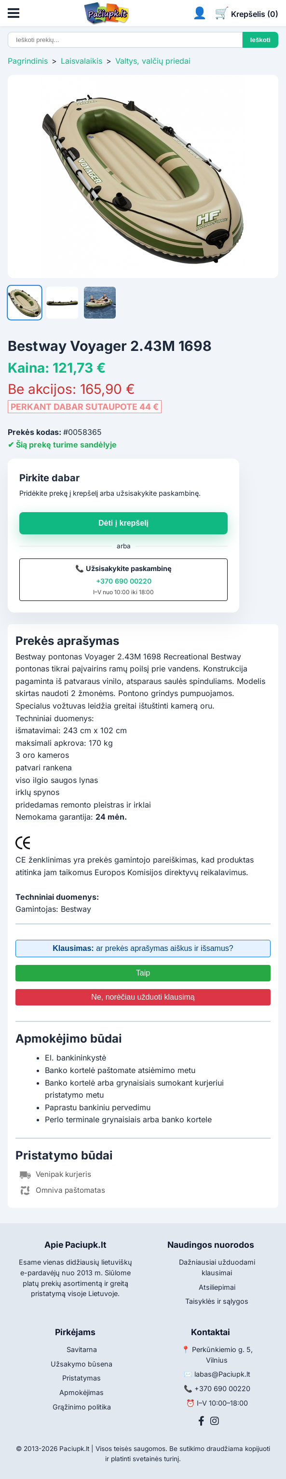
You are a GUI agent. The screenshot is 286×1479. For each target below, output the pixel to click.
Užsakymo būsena (81, 1364)
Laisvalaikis (81, 61)
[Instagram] (214, 1421)
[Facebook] (201, 1421)
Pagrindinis (28, 61)
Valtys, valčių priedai (153, 61)
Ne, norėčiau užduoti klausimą (142, 997)
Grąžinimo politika (82, 1407)
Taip (143, 973)
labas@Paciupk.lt (222, 1374)
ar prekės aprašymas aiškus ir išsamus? (143, 948)
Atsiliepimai (217, 1287)
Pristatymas (81, 1378)
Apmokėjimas (81, 1392)
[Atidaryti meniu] (13, 13)
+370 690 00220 (123, 581)
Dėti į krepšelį (123, 523)
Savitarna (82, 1349)
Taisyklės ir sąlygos (216, 1301)
